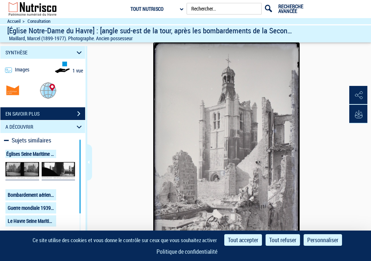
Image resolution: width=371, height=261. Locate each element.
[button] (48, 90)
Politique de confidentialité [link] (187, 252)
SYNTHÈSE (44, 52)
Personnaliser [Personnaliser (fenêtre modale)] (322, 240)
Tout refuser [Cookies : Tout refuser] (282, 240)
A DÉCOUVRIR (44, 126)
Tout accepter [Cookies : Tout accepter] (243, 240)
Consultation (39, 21)
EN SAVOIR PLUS (45, 114)
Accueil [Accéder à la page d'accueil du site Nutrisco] (14, 21)
